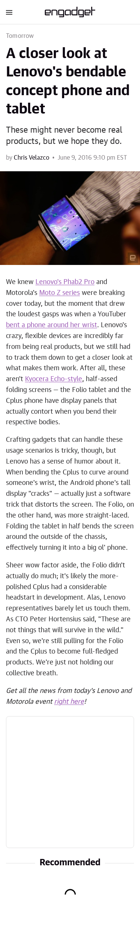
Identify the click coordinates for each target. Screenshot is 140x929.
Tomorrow (20, 36)
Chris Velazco (31, 158)
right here (69, 702)
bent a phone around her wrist (51, 325)
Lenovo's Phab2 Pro (64, 282)
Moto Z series (59, 293)
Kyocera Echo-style (53, 379)
